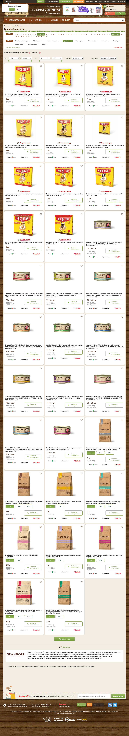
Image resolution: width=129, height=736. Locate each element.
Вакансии (81, 716)
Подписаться (118, 708)
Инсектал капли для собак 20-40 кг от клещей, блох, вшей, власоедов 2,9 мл (22, 158)
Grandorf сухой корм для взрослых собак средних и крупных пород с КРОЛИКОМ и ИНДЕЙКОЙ (105, 460)
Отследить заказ (52, 1)
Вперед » (66, 659)
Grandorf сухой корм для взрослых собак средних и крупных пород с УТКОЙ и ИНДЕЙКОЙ (23, 514)
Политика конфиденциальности (65, 724)
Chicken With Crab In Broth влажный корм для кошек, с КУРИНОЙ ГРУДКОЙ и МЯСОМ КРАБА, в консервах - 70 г (104, 409)
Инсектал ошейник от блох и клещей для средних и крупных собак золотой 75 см (105, 158)
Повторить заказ (111, 13)
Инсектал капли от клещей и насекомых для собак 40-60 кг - (64, 254)
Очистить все (118, 47)
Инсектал (35, 52)
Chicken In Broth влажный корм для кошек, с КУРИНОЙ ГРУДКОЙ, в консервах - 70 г (64, 357)
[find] (123, 20)
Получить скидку (25, 91)
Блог (67, 20)
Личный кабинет (121, 13)
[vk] (110, 716)
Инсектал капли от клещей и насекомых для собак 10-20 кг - (104, 206)
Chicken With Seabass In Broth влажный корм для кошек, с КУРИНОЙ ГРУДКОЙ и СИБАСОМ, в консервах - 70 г (105, 358)
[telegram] (114, 716)
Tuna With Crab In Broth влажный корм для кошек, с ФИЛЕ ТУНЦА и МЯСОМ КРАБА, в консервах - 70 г (64, 306)
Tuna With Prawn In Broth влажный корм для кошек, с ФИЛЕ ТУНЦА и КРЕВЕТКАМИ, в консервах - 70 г (24, 306)
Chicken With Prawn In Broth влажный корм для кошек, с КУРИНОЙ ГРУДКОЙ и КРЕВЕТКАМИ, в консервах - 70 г (23, 461)
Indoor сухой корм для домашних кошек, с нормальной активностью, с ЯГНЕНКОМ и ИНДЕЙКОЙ (23, 623)
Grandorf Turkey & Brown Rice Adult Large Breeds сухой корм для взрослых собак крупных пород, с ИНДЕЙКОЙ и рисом (64, 623)
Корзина (110, 6)
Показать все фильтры (13, 47)
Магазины (98, 1)
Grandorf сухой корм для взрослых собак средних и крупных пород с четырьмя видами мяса (105, 514)
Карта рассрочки (64, 717)
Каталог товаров (17, 20)
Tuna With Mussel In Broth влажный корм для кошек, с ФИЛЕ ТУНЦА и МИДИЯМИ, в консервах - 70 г (104, 255)
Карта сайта (98, 716)
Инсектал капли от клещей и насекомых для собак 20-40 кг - (23, 254)
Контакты (121, 1)
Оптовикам (89, 1)
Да (12, 9)
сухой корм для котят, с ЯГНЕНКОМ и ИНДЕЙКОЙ (21, 567)
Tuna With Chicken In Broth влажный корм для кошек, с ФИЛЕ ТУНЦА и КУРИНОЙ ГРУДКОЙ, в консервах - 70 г (23, 358)
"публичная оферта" (46, 723)
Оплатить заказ (67, 1)
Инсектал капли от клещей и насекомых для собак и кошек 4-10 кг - (64, 206)
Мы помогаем (78, 1)
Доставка (110, 1)
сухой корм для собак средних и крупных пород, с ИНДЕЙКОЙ (104, 567)
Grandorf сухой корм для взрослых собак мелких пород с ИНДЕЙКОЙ (63, 567)
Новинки (40, 1)
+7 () (46, 10)
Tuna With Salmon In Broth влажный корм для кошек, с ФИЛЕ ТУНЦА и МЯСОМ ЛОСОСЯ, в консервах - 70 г (104, 306)
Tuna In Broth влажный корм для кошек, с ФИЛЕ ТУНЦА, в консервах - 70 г (64, 460)
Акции (54, 20)
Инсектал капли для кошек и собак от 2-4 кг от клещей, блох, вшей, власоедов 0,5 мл (22, 95)
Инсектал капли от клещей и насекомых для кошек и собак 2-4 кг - (23, 206)
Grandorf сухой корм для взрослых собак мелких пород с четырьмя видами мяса (63, 514)
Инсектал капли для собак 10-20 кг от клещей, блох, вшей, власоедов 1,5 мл (103, 95)
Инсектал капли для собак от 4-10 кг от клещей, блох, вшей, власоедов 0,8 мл (63, 95)
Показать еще (64, 651)
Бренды (38, 20)
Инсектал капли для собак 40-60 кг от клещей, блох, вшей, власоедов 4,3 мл (62, 158)
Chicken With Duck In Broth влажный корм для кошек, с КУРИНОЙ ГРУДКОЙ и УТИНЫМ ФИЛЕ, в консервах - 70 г (23, 409)
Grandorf (25, 52)
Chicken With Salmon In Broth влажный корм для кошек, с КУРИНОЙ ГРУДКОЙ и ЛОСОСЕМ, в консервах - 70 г (64, 409)
